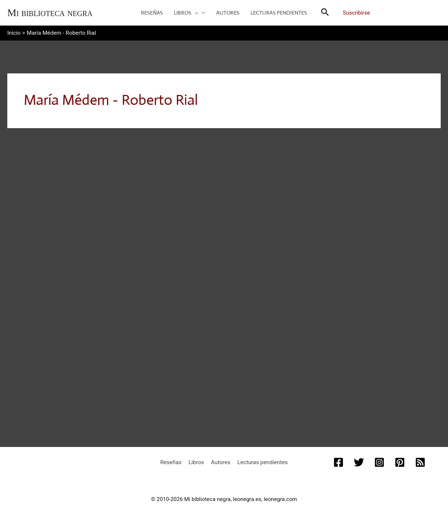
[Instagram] (379, 461)
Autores (220, 461)
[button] (194, 13)
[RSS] (420, 461)
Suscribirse (356, 12)
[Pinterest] (400, 461)
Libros (197, 461)
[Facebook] (338, 461)
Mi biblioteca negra (49, 12)
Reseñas (174, 461)
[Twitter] (359, 461)
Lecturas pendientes (259, 461)
